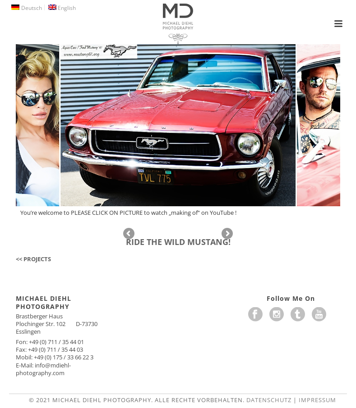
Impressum (317, 400)
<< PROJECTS (33, 259)
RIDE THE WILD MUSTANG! (178, 241)
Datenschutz (268, 400)
